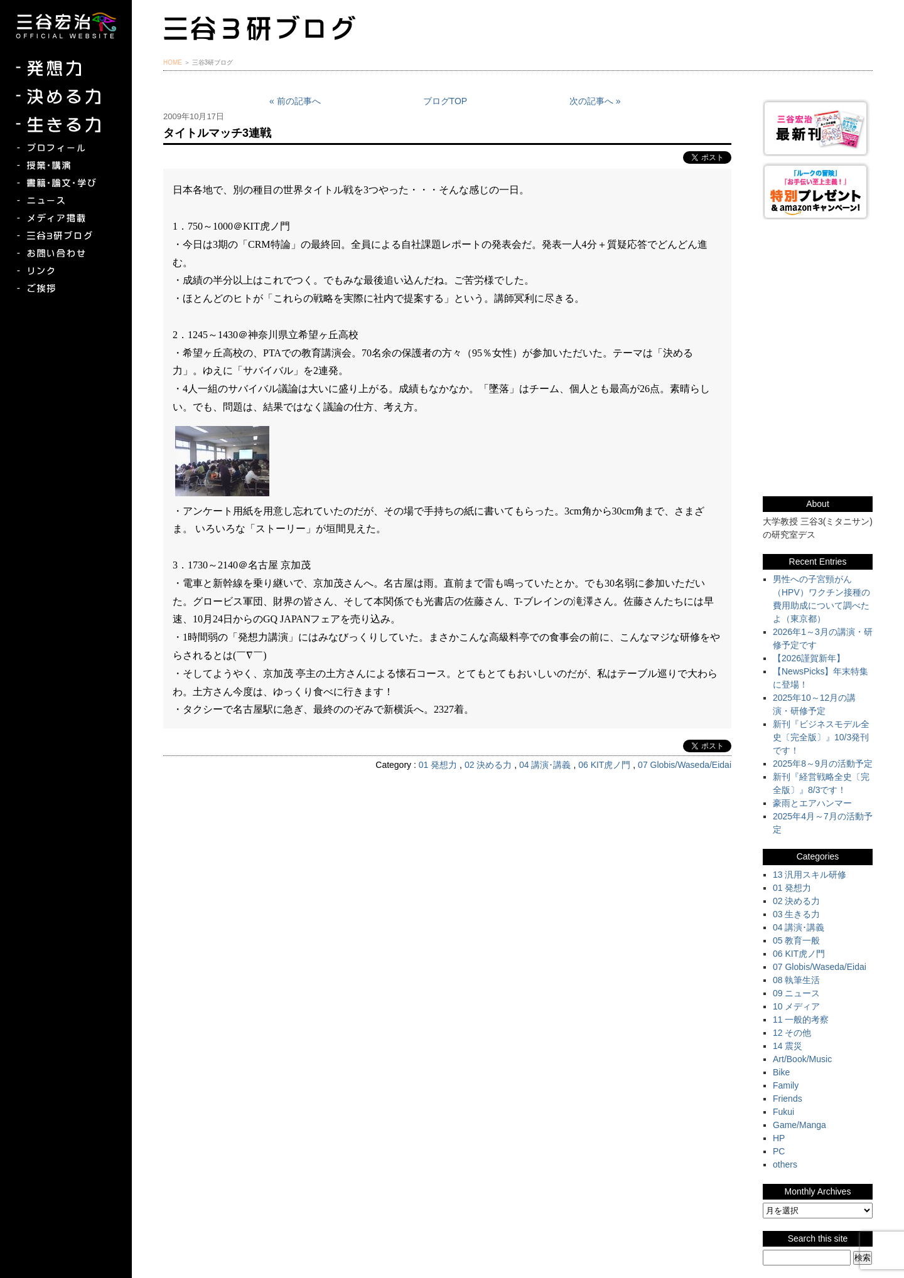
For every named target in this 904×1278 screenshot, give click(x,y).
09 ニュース (796, 993)
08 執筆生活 (796, 980)
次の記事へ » (595, 101)
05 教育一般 (796, 940)
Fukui (783, 1112)
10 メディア (796, 1006)
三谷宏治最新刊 (818, 127)
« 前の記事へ (295, 101)
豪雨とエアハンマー (812, 803)
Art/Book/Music (802, 1059)
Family (786, 1085)
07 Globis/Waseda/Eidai (684, 765)
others (785, 1164)
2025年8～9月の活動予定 (823, 764)
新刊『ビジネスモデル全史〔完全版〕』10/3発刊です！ (821, 737)
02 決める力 (488, 765)
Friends (787, 1099)
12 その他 (792, 1033)
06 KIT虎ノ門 (604, 765)
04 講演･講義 (545, 765)
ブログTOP (445, 101)
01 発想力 (438, 765)
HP (779, 1138)
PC (779, 1151)
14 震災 (787, 1046)
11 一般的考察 (801, 1019)
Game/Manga (799, 1125)
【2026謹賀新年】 (809, 658)
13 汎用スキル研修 (809, 875)
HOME (172, 62)
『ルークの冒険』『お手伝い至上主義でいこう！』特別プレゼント (818, 191)
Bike (781, 1072)
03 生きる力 (796, 914)
